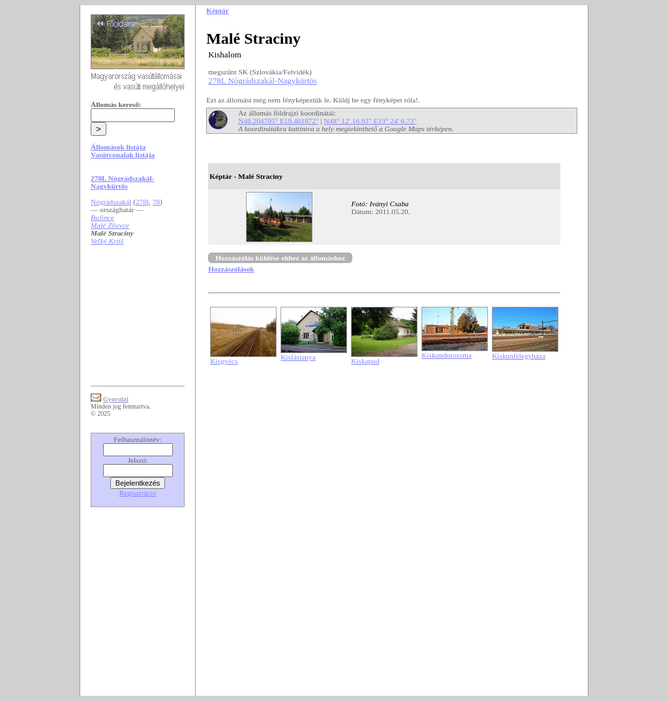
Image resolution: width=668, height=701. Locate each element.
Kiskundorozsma (446, 355)
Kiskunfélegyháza (518, 356)
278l (142, 202)
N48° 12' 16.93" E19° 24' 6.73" (370, 121)
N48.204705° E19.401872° (278, 121)
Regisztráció (138, 493)
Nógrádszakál (111, 202)
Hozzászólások (231, 269)
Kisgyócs (223, 361)
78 (156, 202)
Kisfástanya (298, 357)
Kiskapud (365, 361)
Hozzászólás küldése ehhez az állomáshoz (280, 258)
